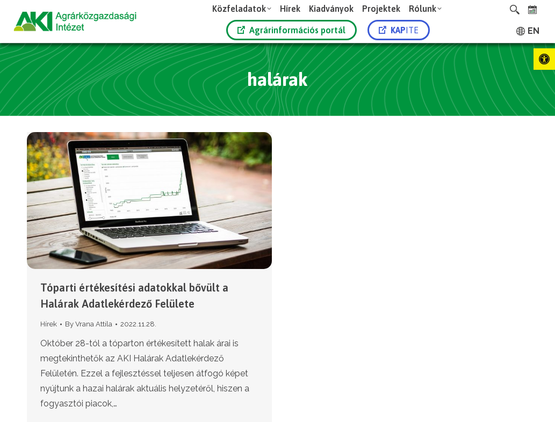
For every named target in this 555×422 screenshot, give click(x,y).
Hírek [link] (48, 324)
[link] (544, 59)
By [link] (88, 324)
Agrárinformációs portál (291, 30)
